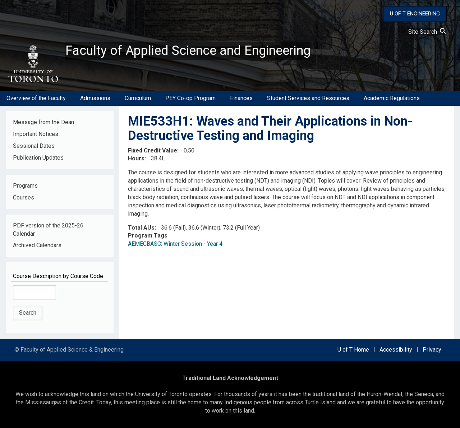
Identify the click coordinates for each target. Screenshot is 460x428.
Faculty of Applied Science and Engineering (187, 50)
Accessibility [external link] (396, 349)
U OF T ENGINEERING (415, 13)
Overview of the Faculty (36, 98)
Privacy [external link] (432, 349)
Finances (241, 98)
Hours (136, 158)
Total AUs (141, 227)
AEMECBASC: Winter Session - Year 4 (175, 243)
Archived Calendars (37, 245)
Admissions (95, 98)
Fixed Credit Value (152, 150)
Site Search (427, 31)
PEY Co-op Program (190, 98)
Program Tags (147, 235)
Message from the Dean (43, 122)
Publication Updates (38, 157)
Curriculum (138, 98)
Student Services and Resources (308, 98)
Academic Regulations (392, 98)
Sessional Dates (34, 145)
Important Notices (35, 134)
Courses (23, 197)
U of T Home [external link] (353, 349)
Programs (25, 185)
